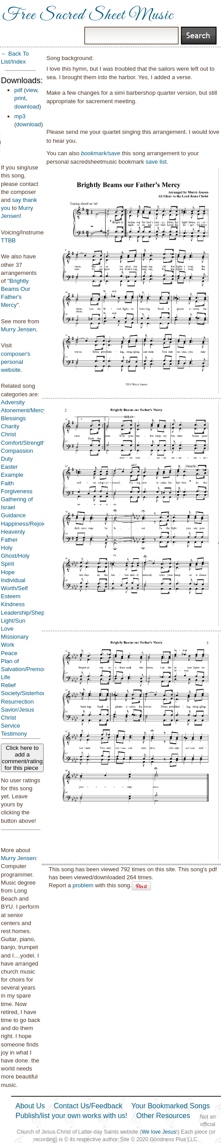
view (31, 90)
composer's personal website (15, 361)
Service (10, 725)
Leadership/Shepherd (28, 612)
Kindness (13, 604)
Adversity (13, 402)
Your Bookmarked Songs (170, 1106)
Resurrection (17, 701)
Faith (7, 483)
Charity (10, 426)
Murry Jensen (18, 329)
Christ (8, 434)
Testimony (14, 733)
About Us (30, 1106)
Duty (7, 458)
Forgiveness (17, 491)
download (26, 106)
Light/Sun (13, 620)
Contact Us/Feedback (88, 1106)
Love (7, 628)
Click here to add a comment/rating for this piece (22, 758)
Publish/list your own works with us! (71, 1115)
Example (12, 474)
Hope (8, 572)
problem (83, 885)
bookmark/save (100, 153)
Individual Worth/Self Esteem (14, 588)
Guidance (13, 515)
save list (156, 161)
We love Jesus (159, 1132)
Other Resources (163, 1115)
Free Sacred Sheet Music (87, 15)
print (19, 98)
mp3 (19, 116)
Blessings (13, 418)
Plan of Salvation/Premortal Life (26, 669)
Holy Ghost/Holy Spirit (15, 555)
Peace (9, 653)
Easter (9, 466)
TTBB (8, 240)
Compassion (17, 450)
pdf (18, 90)
